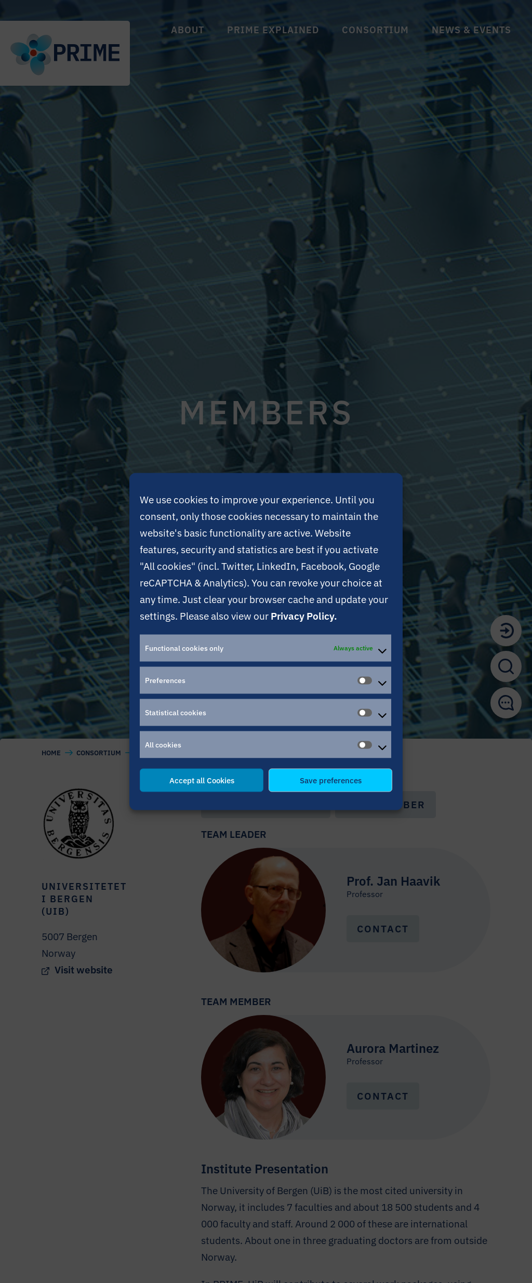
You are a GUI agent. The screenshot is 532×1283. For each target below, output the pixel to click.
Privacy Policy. (304, 615)
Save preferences (331, 780)
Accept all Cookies (201, 780)
